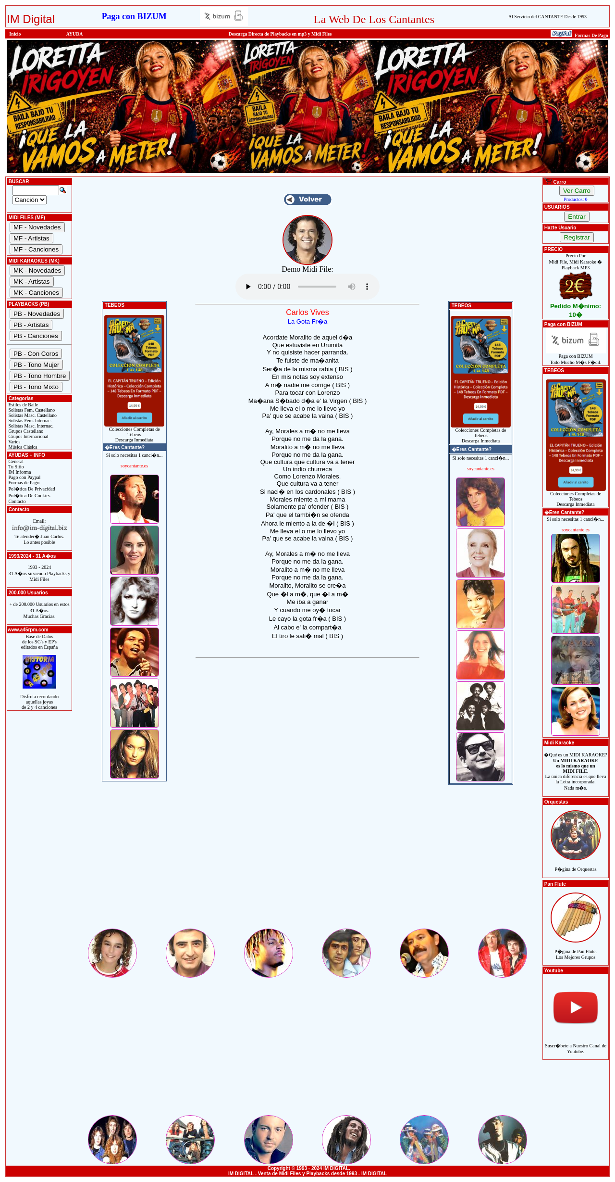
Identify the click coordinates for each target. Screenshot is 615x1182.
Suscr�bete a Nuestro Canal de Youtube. (575, 1043)
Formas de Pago (23, 482)
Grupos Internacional (28, 436)
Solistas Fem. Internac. (29, 420)
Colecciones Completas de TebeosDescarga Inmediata (134, 432)
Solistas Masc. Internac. (30, 425)
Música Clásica (22, 447)
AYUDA (74, 34)
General (15, 461)
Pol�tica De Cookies (28, 495)
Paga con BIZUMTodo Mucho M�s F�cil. (576, 357)
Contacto (16, 501)
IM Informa (19, 472)
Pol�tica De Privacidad (31, 488)
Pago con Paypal (23, 477)
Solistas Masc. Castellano (32, 415)
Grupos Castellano (25, 431)
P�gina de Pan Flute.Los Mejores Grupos (576, 949)
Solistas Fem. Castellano (31, 410)
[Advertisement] (307, 859)
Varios (13, 441)
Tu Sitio (15, 466)
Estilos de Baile (22, 404)
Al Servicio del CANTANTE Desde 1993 (547, 16)
